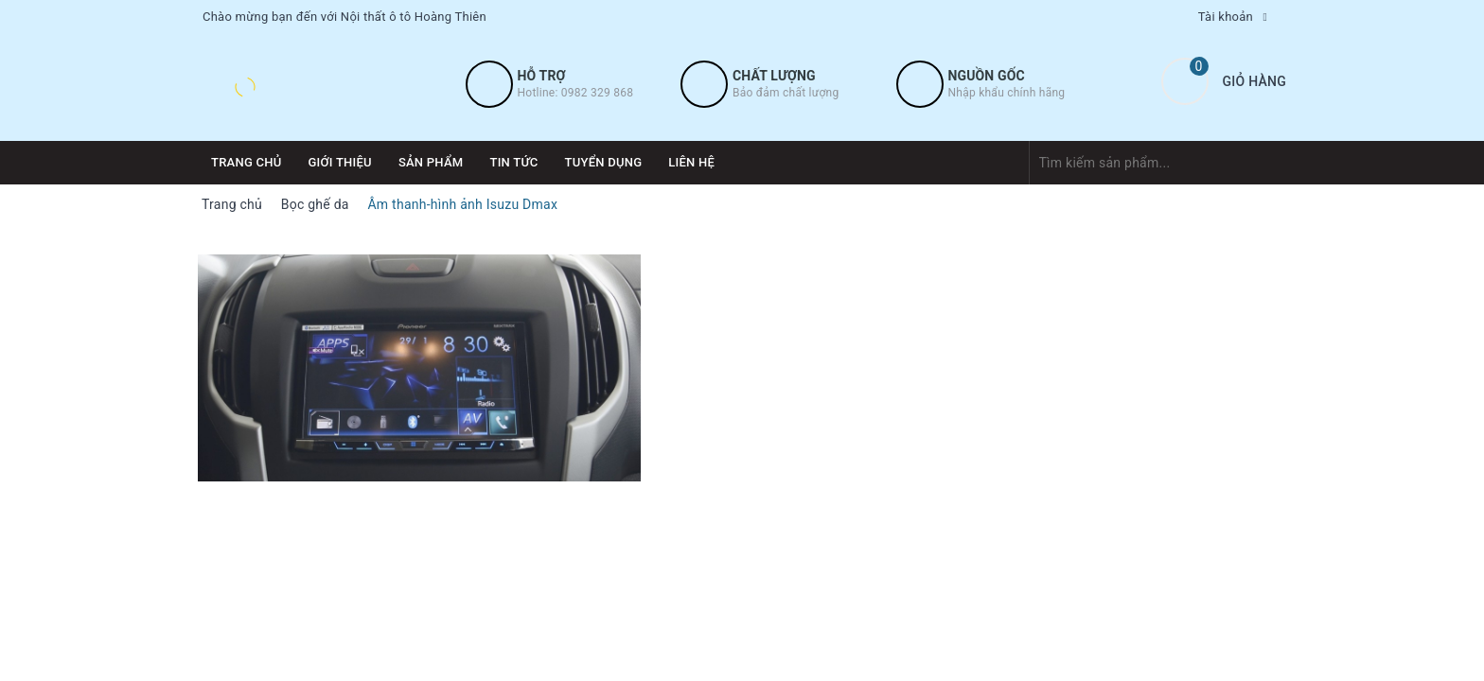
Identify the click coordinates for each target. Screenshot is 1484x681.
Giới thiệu (340, 162)
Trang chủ (246, 162)
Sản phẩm (431, 162)
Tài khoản (1225, 16)
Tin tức (513, 162)
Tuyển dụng (604, 162)
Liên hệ (691, 162)
